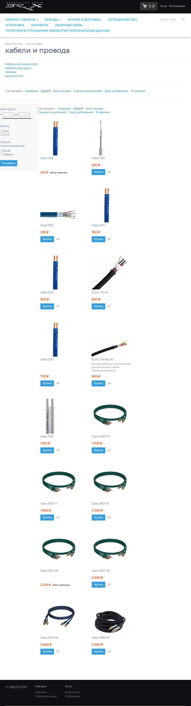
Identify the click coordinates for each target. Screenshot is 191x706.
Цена (45, 91)
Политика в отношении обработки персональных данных (57, 30)
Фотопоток (72, 692)
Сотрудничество (122, 19)
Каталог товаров (20, 19)
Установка (14, 25)
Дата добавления (116, 91)
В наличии (138, 91)
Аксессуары (34, 43)
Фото (68, 686)
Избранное (72, 696)
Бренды (51, 19)
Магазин (41, 686)
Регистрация (177, 6)
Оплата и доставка (84, 19)
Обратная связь (68, 25)
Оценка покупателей (87, 91)
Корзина (41, 692)
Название (31, 91)
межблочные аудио (18, 68)
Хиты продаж (62, 91)
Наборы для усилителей (21, 64)
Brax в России (13, 43)
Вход (164, 6)
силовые (10, 72)
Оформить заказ (46, 696)
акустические (14, 76)
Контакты (39, 25)
